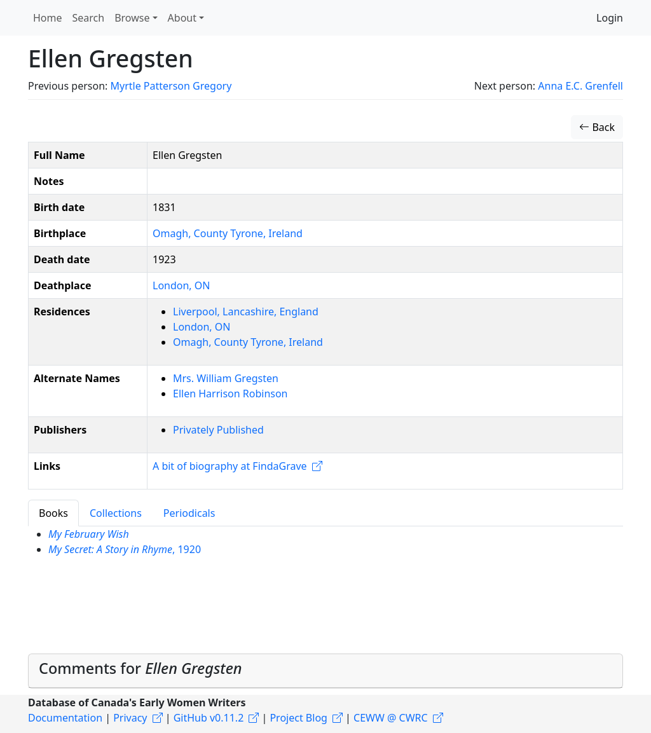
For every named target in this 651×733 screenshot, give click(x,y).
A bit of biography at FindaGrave (230, 466)
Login (609, 18)
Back (597, 127)
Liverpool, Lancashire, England (246, 312)
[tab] (325, 671)
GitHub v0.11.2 (209, 718)
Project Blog (298, 718)
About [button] (182, 18)
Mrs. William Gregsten (225, 378)
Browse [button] (131, 18)
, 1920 (124, 549)
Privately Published (218, 430)
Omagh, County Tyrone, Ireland (228, 233)
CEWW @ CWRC (390, 718)
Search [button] (88, 18)
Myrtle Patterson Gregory (170, 86)
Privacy (130, 718)
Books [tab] (53, 513)
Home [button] (47, 18)
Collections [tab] (116, 513)
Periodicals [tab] (189, 513)
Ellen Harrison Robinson (230, 394)
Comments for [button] (140, 668)
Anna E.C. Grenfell (580, 86)
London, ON (181, 285)
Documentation (65, 718)
